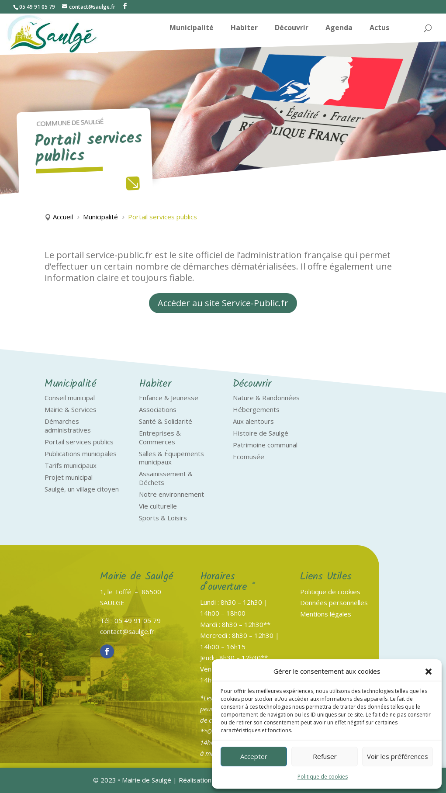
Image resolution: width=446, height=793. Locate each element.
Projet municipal (69, 477)
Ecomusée (248, 456)
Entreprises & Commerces (160, 437)
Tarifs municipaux (71, 465)
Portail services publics (79, 441)
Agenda (339, 28)
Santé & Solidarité (165, 421)
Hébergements (256, 409)
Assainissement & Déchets (166, 478)
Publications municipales (81, 453)
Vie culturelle (158, 506)
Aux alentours (253, 421)
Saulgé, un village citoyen (82, 489)
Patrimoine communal (265, 444)
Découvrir (291, 28)
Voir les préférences (397, 756)
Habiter (244, 28)
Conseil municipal (70, 397)
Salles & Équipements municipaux (171, 458)
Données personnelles (334, 602)
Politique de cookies (322, 776)
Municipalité (191, 28)
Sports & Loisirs (163, 517)
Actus (379, 28)
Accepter (253, 756)
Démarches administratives (68, 425)
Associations (157, 409)
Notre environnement (171, 494)
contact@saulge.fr (127, 631)
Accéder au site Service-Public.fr (223, 303)
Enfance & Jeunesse (168, 397)
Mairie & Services (71, 409)
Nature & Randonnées (266, 397)
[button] (428, 671)
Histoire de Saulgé (260, 433)
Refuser (325, 756)
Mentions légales (325, 613)
